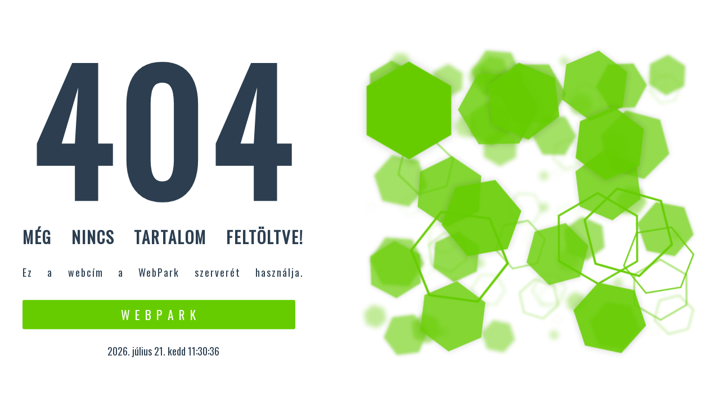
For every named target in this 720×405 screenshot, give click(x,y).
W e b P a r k (159, 314)
